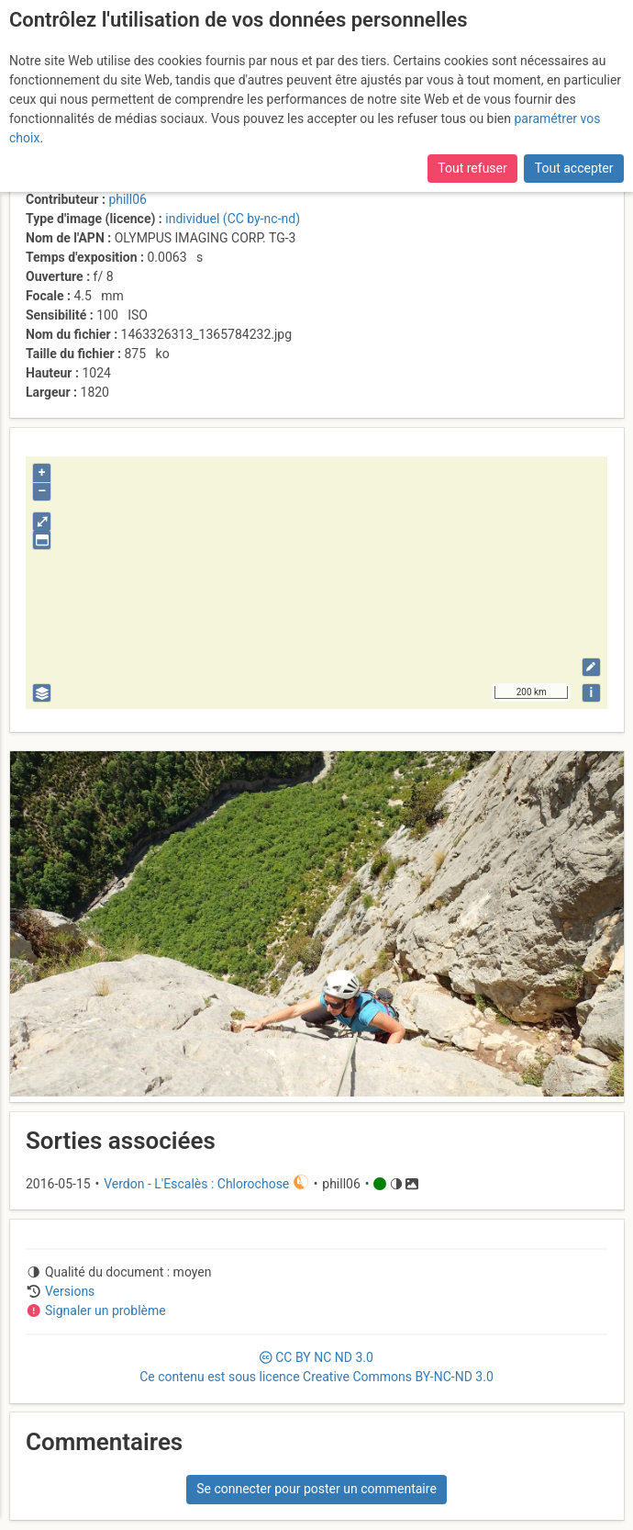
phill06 (127, 199)
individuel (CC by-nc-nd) (232, 218)
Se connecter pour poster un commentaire (316, 1488)
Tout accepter (574, 168)
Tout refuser (472, 168)
